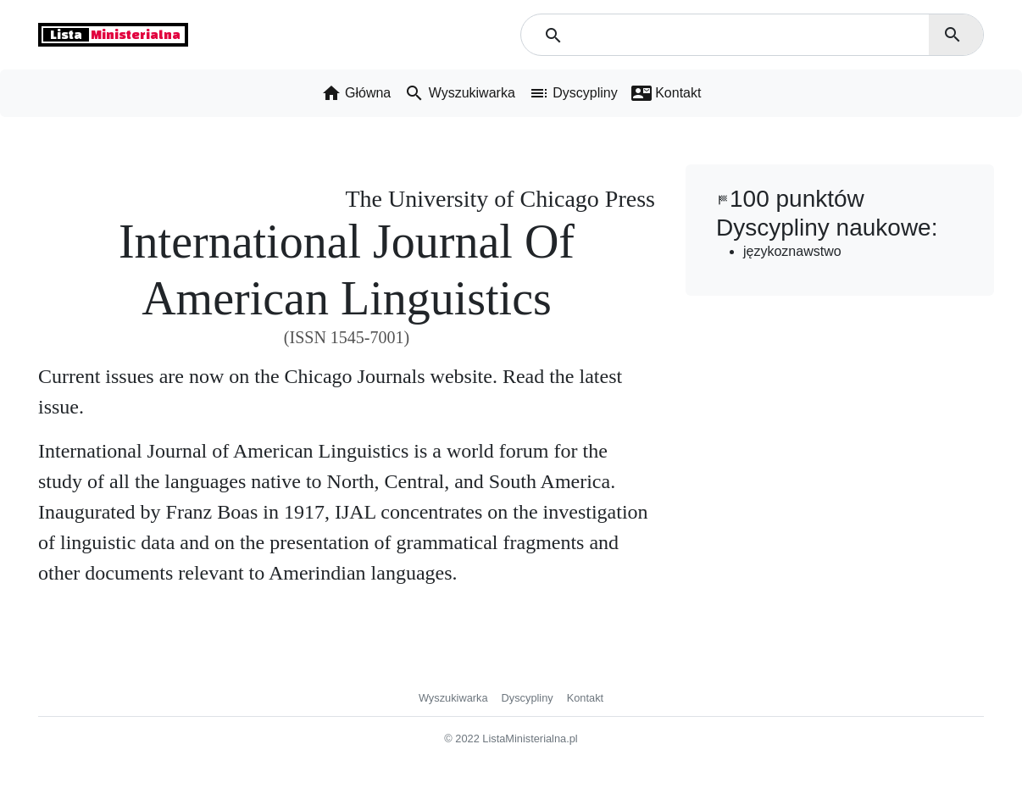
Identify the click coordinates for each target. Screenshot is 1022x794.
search (952, 35)
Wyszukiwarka (453, 697)
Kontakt (585, 697)
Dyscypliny (527, 697)
